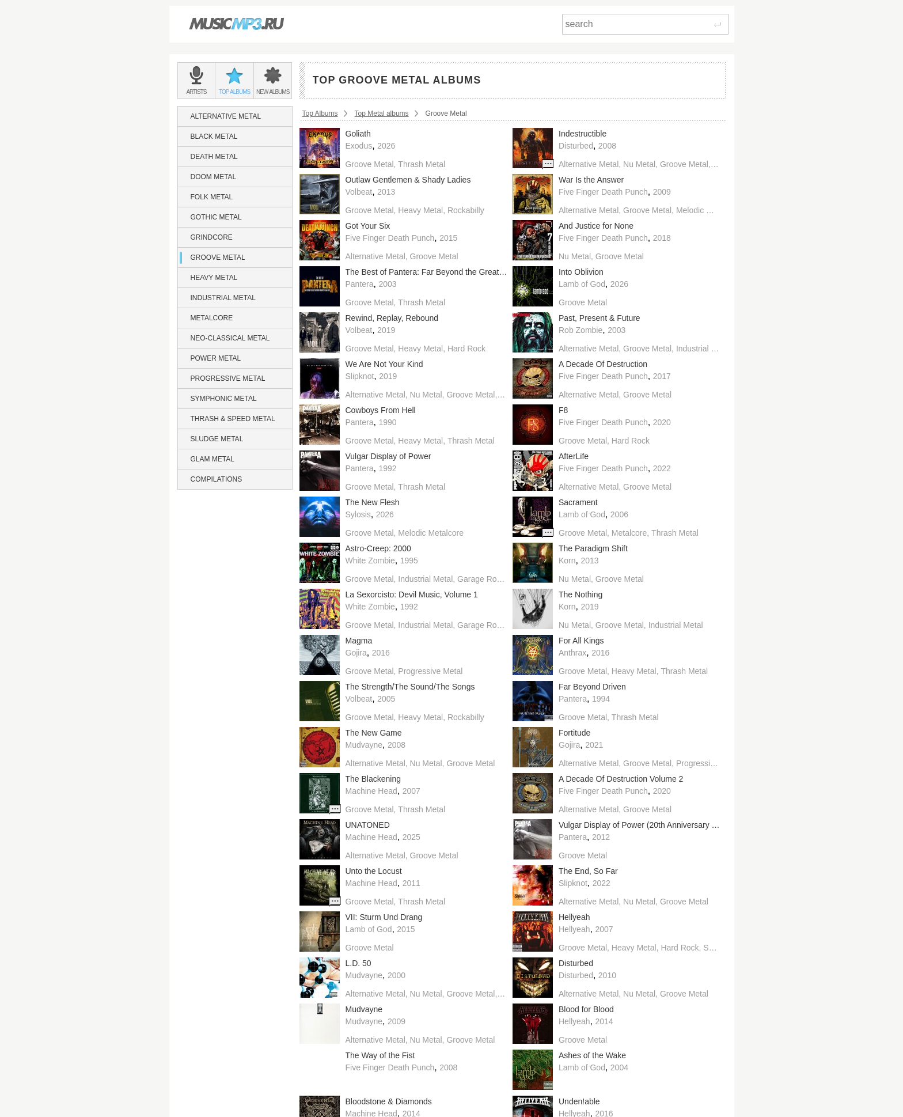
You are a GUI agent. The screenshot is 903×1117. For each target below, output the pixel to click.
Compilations (216, 479)
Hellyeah (574, 929)
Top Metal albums (382, 113)
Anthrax (572, 652)
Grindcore (212, 237)
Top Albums (320, 113)
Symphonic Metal (224, 399)
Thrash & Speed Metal (233, 419)
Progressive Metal (228, 378)
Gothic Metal (216, 217)
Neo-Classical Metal (230, 338)
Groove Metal (218, 257)
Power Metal (216, 358)
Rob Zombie (580, 330)
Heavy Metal (214, 278)
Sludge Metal (217, 439)
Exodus (359, 145)
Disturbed (576, 145)
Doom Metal (214, 177)
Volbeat (359, 191)
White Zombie (370, 560)
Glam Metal (212, 459)
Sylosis (358, 514)
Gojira (356, 652)
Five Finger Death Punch (603, 191)
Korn (567, 560)
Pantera (360, 284)
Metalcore (212, 318)
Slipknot (360, 376)
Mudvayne (364, 744)
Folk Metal (212, 197)
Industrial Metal (223, 298)
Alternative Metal (226, 116)
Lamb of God (582, 284)
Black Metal (214, 136)
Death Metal (214, 157)
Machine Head (371, 791)
